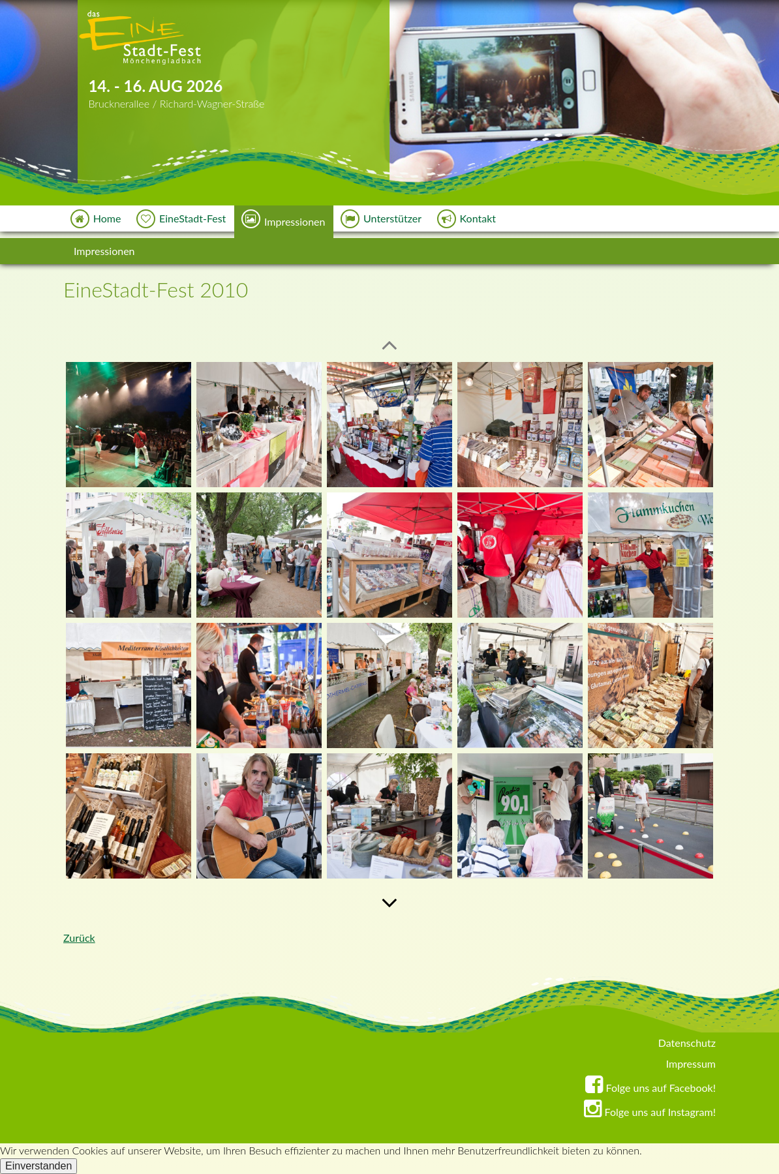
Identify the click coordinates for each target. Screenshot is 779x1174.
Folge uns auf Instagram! (650, 1112)
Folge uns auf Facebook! (650, 1087)
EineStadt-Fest (182, 219)
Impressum (691, 1063)
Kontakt (467, 219)
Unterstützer (381, 219)
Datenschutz (687, 1042)
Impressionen (284, 219)
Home (96, 219)
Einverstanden (38, 1165)
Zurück (79, 937)
